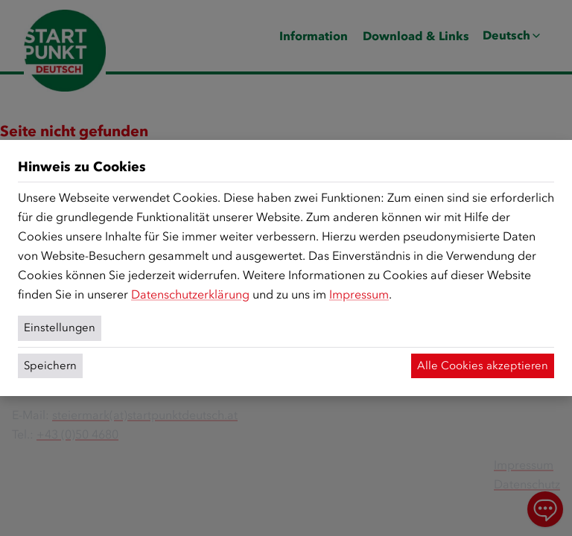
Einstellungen (59, 327)
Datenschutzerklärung (190, 294)
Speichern (50, 365)
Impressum (359, 294)
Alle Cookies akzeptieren (482, 365)
